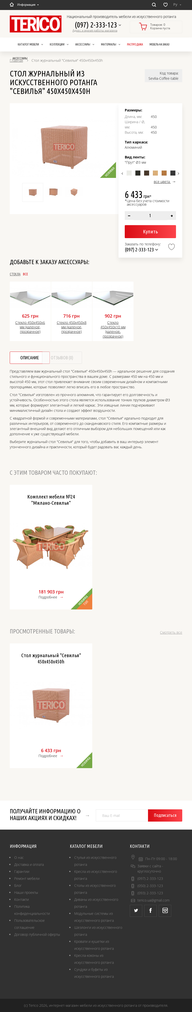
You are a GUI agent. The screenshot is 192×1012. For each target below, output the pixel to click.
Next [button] (178, 173)
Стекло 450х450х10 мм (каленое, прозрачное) (113, 329)
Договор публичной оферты (37, 934)
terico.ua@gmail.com (154, 900)
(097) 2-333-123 (96, 24)
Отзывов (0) (79, 357)
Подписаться (166, 815)
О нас (19, 857)
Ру (177, 4)
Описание (32, 357)
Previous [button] (123, 173)
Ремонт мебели (27, 878)
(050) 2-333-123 (150, 885)
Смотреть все (171, 632)
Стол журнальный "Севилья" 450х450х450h (51, 658)
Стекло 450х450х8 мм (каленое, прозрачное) (71, 327)
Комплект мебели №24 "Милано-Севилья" (51, 500)
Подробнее (47, 597)
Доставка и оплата (29, 864)
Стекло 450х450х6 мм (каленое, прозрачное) (30, 327)
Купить (150, 231)
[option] (64, 147)
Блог (18, 885)
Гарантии (21, 871)
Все (42, 274)
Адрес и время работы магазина (94, 30)
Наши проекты (26, 892)
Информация (28, 4)
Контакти (21, 899)
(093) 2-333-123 (150, 893)
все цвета (162, 181)
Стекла (15, 274)
